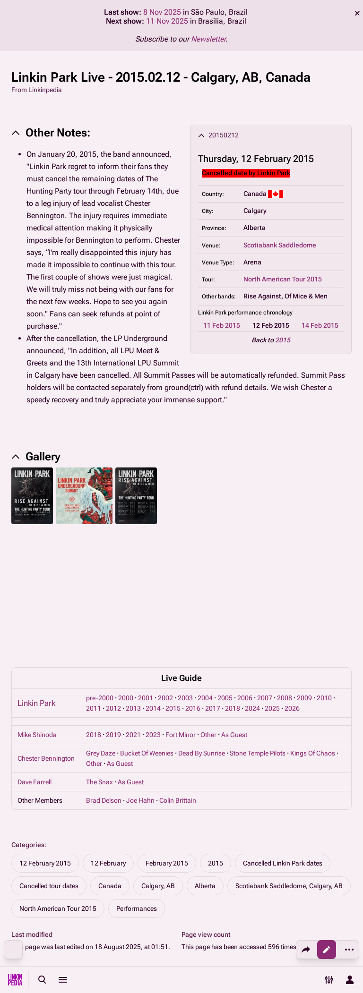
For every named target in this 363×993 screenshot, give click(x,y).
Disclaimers (233, 946)
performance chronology (260, 312)
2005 (225, 569)
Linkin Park (36, 574)
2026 (292, 580)
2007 (264, 569)
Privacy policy (235, 928)
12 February (108, 734)
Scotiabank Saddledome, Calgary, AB (289, 757)
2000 (125, 569)
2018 (232, 580)
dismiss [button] (357, 13)
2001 (145, 569)
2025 (272, 580)
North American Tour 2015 (282, 279)
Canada (109, 757)
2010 (324, 569)
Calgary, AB (158, 757)
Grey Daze (100, 624)
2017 (212, 580)
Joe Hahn (140, 672)
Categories (27, 716)
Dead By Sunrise (201, 624)
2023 (153, 606)
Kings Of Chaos (312, 624)
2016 (192, 580)
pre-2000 (99, 569)
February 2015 (167, 734)
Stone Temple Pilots (257, 624)
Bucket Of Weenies (146, 624)
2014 (153, 580)
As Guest (234, 606)
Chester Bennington (46, 630)
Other (208, 606)
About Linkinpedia (318, 928)
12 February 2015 (45, 734)
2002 (165, 569)
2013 (133, 580)
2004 (205, 569)
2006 (244, 569)
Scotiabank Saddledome (279, 245)
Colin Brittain (177, 672)
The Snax (99, 653)
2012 (113, 580)
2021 (133, 606)
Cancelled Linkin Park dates (282, 734)
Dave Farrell (34, 653)
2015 (282, 340)
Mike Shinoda (37, 606)
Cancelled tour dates (48, 757)
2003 (185, 569)
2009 (304, 569)
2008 (284, 569)
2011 (93, 580)
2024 (252, 580)
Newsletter (208, 38)
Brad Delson (103, 672)
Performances (136, 780)
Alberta (205, 757)
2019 (113, 606)
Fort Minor (180, 606)
